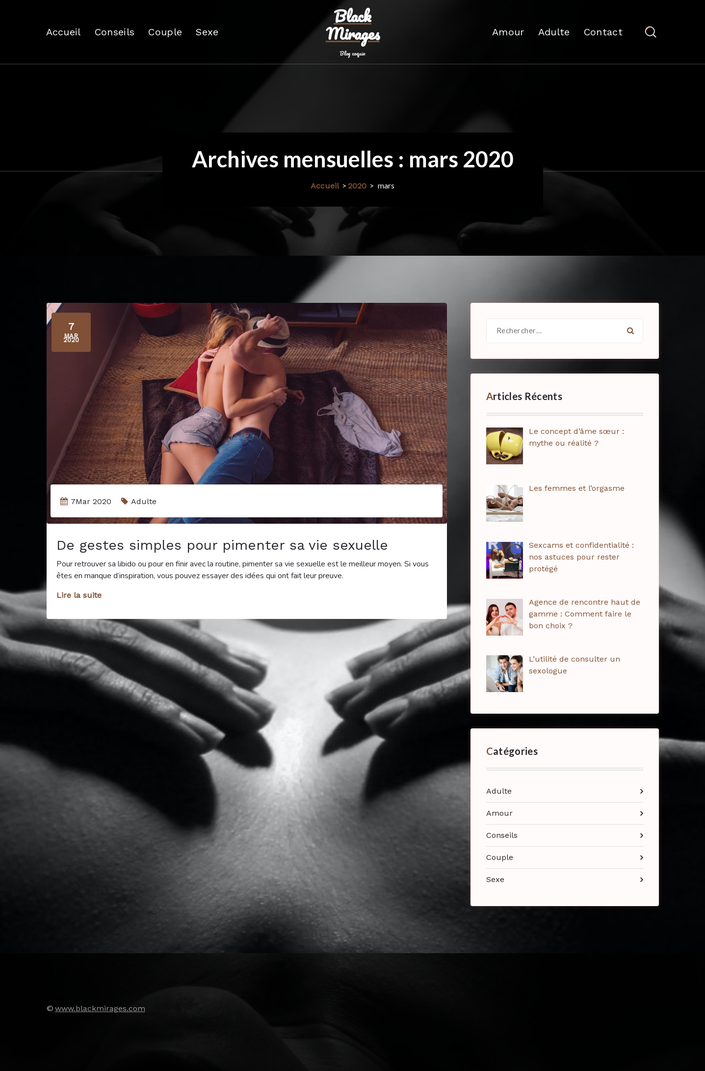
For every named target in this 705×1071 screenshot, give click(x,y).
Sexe (207, 32)
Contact (603, 32)
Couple (165, 32)
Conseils (114, 32)
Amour (508, 32)
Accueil (63, 32)
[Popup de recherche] (651, 32)
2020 (357, 185)
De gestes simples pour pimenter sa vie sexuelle (222, 545)
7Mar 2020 (91, 501)
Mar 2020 (71, 332)
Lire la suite (79, 595)
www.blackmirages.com (100, 1008)
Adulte (554, 32)
